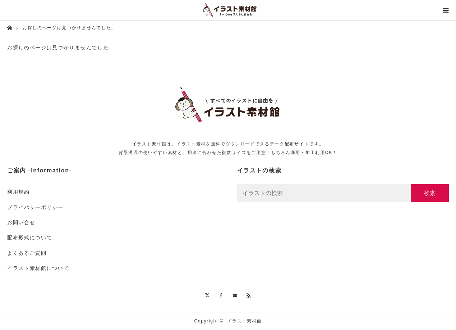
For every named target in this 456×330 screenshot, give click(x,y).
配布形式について (29, 237)
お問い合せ (21, 222)
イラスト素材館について (38, 268)
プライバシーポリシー (35, 207)
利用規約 (18, 192)
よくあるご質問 (27, 253)
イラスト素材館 (244, 321)
